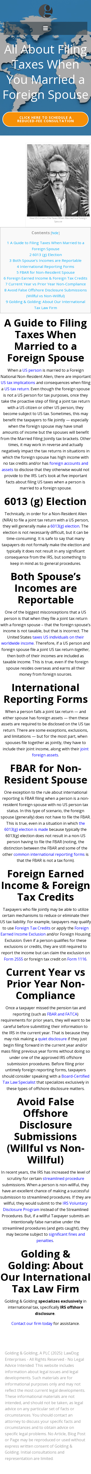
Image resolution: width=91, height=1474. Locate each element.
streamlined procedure (63, 1178)
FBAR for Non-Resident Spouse (46, 272)
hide (55, 233)
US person (31, 370)
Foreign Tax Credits (32, 928)
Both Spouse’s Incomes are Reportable (45, 260)
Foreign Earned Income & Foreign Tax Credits (45, 278)
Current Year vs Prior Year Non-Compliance (45, 283)
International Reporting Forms (45, 266)
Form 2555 (13, 959)
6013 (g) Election (45, 254)
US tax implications (18, 382)
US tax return (16, 389)
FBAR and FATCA (62, 1014)
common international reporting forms (49, 854)
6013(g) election (64, 526)
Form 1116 (76, 959)
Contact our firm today (31, 1323)
